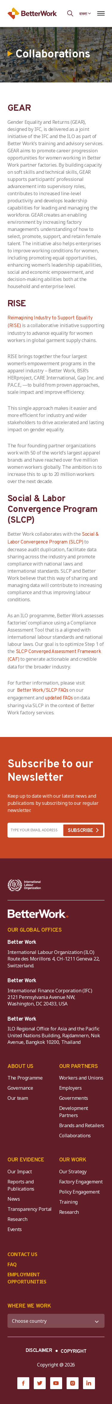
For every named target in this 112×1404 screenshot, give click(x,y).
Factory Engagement (81, 1181)
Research (17, 1219)
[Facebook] (23, 1383)
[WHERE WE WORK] (56, 1321)
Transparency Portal (29, 1209)
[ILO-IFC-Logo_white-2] (24, 885)
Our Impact (19, 1171)
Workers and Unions (81, 1078)
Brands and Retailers (82, 1125)
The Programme (25, 1078)
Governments (73, 1098)
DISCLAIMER (39, 1351)
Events (14, 1229)
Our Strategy (73, 1171)
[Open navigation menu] (101, 13)
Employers (70, 1088)
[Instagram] (73, 1383)
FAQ (12, 1264)
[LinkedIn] (89, 1383)
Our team (17, 1098)
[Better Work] (38, 913)
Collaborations (75, 1135)
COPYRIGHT (73, 1352)
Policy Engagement (80, 1192)
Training (68, 1202)
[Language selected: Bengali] (85, 13)
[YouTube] (56, 1383)
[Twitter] (40, 1383)
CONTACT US (22, 1254)
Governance (20, 1088)
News (13, 1199)
